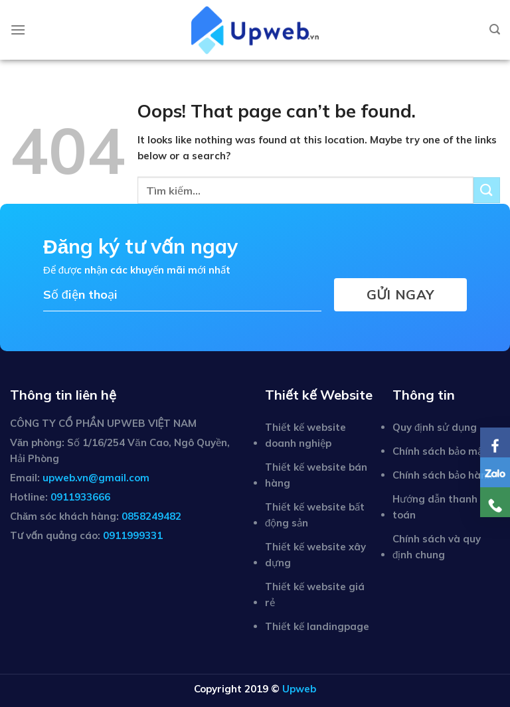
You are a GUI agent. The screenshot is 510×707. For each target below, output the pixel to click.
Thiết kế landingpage (317, 626)
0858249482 (151, 516)
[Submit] (486, 190)
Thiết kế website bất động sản (315, 515)
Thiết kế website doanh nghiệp (305, 435)
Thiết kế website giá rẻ (315, 594)
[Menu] (18, 29)
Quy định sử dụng (434, 427)
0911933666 (80, 497)
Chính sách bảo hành (442, 475)
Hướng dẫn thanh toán (434, 507)
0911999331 (133, 535)
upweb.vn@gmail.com (95, 477)
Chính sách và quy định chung (436, 546)
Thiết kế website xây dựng (315, 554)
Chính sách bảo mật (439, 451)
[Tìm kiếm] (494, 29)
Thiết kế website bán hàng (316, 475)
